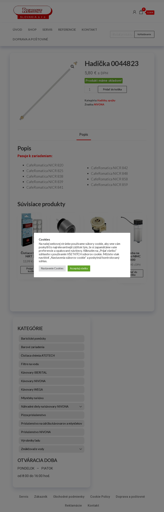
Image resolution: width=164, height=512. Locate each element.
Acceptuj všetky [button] (79, 268)
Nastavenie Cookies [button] (52, 268)
